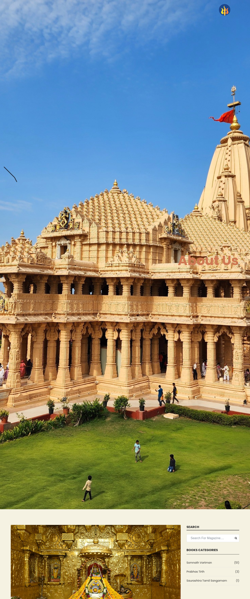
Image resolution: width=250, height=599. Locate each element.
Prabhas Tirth (195, 572)
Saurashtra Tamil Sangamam (207, 581)
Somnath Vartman (199, 563)
